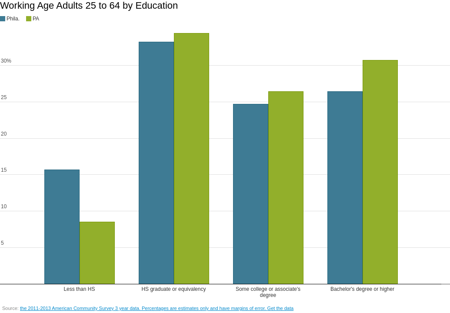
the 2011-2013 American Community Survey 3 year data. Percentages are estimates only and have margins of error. (143, 308)
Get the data (280, 308)
